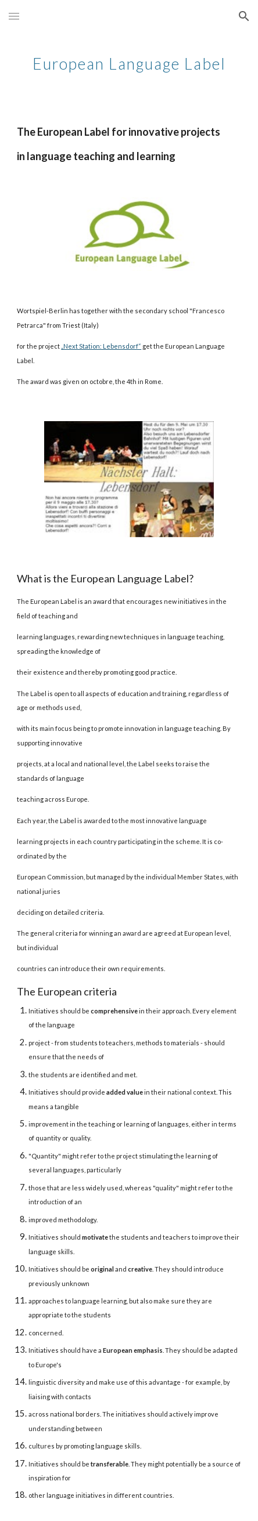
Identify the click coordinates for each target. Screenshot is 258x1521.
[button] (14, 16)
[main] (128, 61)
